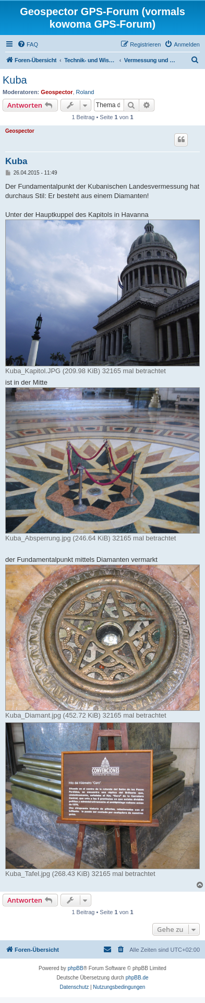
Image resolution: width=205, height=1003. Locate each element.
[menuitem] (27, 44)
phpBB (75, 968)
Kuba (15, 80)
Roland (85, 92)
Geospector (57, 92)
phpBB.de (137, 978)
